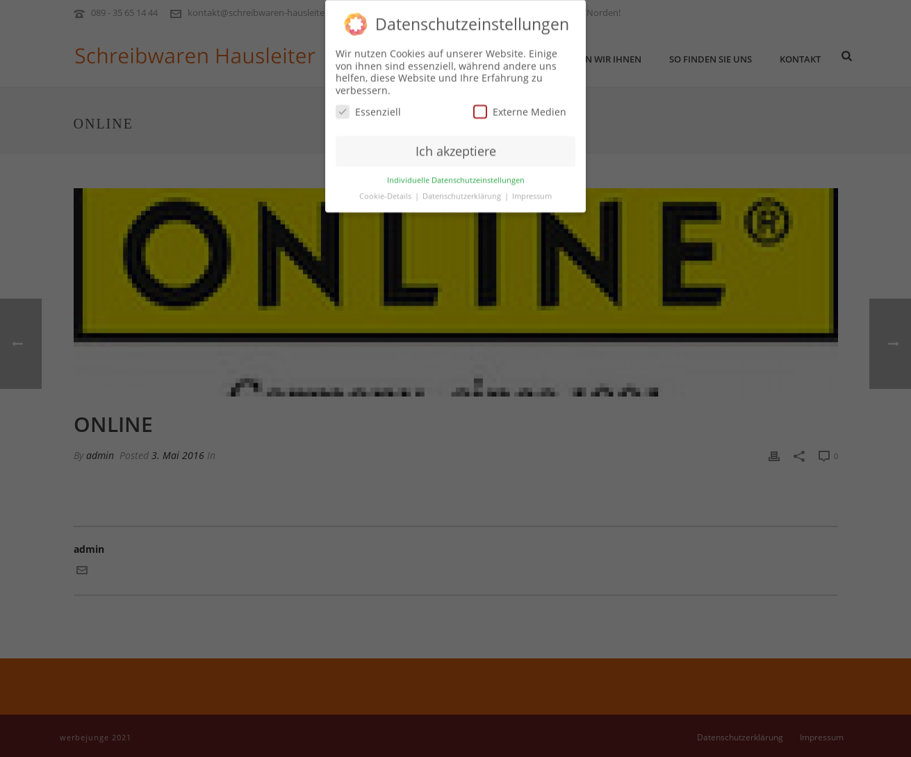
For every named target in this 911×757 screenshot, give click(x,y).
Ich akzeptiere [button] (456, 146)
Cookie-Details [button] (386, 192)
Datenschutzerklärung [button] (462, 192)
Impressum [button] (532, 192)
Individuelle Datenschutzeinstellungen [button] (456, 176)
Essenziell (368, 107)
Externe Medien (519, 107)
